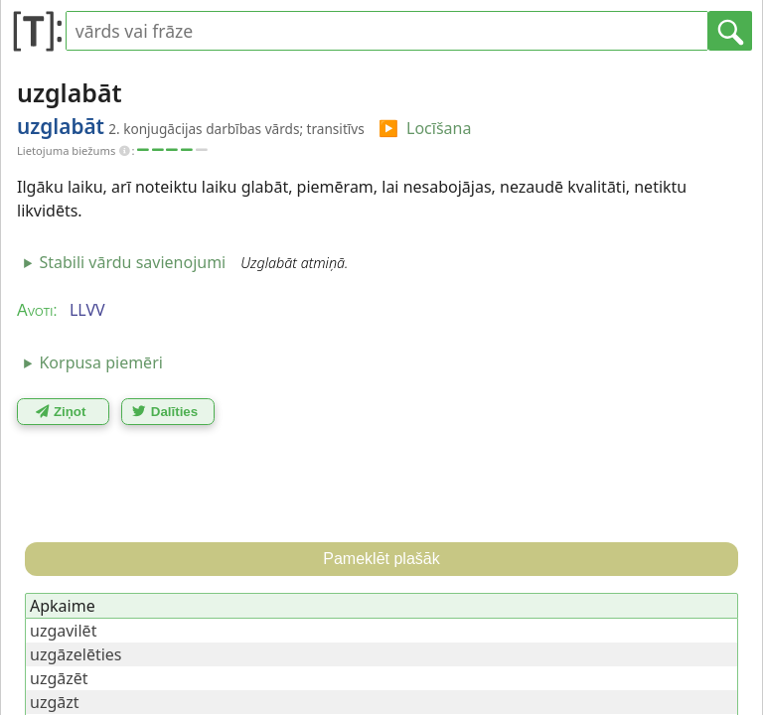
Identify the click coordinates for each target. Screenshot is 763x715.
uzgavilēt (63, 631)
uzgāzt (54, 702)
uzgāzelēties (76, 654)
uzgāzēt (59, 678)
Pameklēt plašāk (381, 558)
